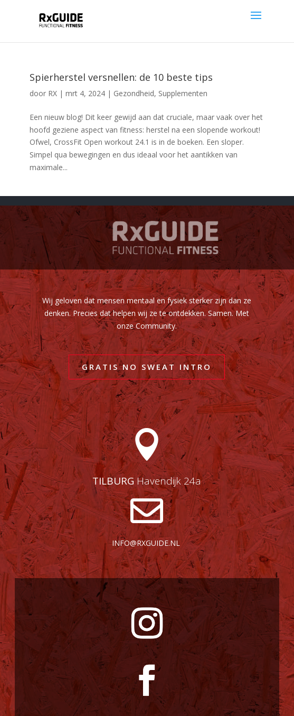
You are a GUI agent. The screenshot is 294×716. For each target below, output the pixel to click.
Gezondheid (133, 93)
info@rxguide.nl (146, 543)
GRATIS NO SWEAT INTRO (147, 366)
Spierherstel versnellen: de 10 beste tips (121, 77)
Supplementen (182, 93)
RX (52, 93)
